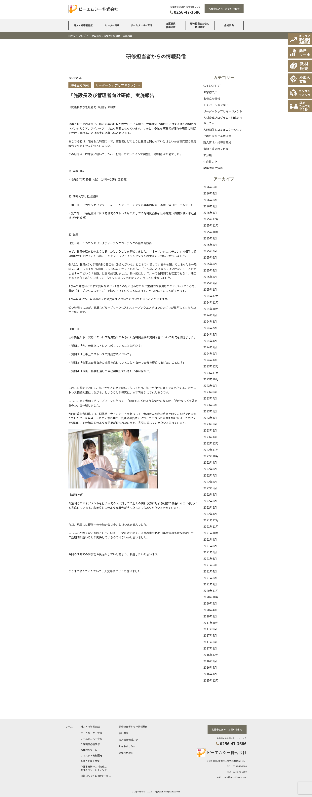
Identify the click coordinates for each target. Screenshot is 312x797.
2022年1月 (210, 514)
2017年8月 (210, 629)
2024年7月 (210, 328)
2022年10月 (210, 456)
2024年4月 (210, 341)
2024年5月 (210, 334)
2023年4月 (210, 418)
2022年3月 (210, 501)
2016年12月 (210, 655)
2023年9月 (210, 386)
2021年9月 (210, 539)
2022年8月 (210, 469)
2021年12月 (210, 520)
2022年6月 (210, 482)
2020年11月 (210, 591)
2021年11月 (210, 526)
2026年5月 (210, 187)
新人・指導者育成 (83, 25)
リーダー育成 (112, 25)
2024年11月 (210, 302)
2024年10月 (210, 309)
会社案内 (229, 25)
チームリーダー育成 (91, 732)
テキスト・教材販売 (91, 755)
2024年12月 (210, 296)
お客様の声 (210, 92)
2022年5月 (210, 488)
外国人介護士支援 (90, 760)
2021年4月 (210, 571)
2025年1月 (210, 289)
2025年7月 (210, 251)
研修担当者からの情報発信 (199, 25)
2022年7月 (210, 475)
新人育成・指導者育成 (217, 142)
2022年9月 (210, 462)
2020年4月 (210, 610)
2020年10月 (210, 597)
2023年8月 (210, 392)
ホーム (69, 726)
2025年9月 (210, 238)
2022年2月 (210, 507)
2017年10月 (210, 623)
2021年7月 (210, 552)
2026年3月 (210, 200)
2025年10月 (210, 232)
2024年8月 (210, 321)
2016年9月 (210, 661)
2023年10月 (210, 379)
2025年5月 (210, 264)
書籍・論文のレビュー (217, 149)
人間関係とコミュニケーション (222, 130)
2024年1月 (210, 360)
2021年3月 (210, 578)
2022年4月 (210, 494)
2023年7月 (210, 398)
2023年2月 (210, 430)
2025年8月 (210, 245)
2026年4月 (210, 193)
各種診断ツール (89, 749)
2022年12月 (210, 443)
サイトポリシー (127, 746)
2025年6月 (210, 257)
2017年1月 (210, 648)
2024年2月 (210, 354)
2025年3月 (210, 277)
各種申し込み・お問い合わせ (224, 8)
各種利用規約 (126, 752)
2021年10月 (210, 533)
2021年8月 (210, 546)
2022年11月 (210, 450)
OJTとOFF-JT (212, 86)
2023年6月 (210, 405)
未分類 (207, 155)
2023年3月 (210, 424)
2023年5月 (210, 411)
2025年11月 (210, 225)
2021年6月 (210, 559)
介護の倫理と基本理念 (217, 136)
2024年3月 (210, 347)
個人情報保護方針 (128, 739)
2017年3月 (210, 642)
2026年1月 (210, 213)
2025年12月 (210, 219)
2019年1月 (210, 616)
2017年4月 (210, 635)
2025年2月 (210, 283)
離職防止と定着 (213, 168)
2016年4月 (210, 667)
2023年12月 (210, 366)
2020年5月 (210, 603)
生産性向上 (210, 162)
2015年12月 (210, 680)
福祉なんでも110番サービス (96, 775)
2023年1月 (210, 437)
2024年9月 (210, 315)
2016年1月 (210, 674)
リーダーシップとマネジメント (222, 111)
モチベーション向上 (215, 105)
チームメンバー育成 (141, 25)
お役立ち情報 (211, 99)
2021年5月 (210, 565)
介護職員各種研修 (171, 25)
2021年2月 (210, 584)
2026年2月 (210, 206)
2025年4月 (210, 270)
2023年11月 (210, 373)
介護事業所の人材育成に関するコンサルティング (94, 768)
